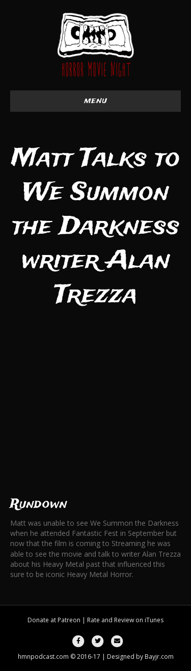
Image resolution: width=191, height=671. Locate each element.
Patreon (69, 620)
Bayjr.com (159, 656)
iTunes (154, 620)
